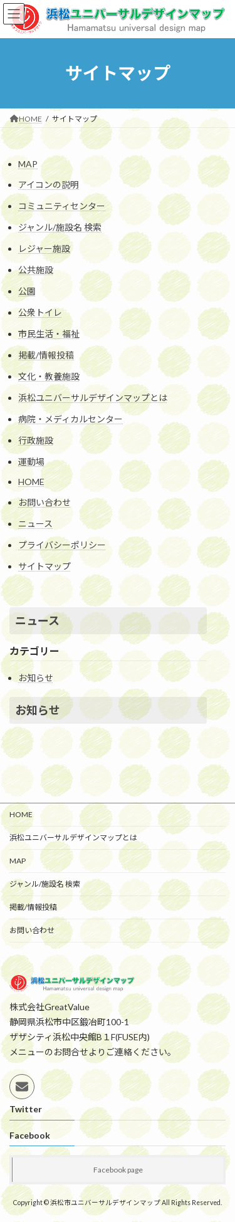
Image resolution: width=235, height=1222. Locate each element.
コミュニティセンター (61, 206)
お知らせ (35, 677)
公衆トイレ (40, 312)
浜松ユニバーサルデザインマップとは (92, 397)
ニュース (35, 523)
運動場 (31, 461)
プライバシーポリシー (62, 545)
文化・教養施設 (49, 376)
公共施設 (35, 269)
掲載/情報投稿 (46, 355)
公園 (27, 291)
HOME (31, 481)
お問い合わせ (44, 502)
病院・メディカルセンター (70, 419)
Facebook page (118, 1169)
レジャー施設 (44, 248)
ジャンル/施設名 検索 (60, 227)
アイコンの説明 (48, 184)
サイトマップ (44, 566)
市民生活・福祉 (49, 333)
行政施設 (35, 440)
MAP (28, 164)
